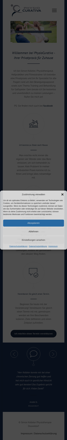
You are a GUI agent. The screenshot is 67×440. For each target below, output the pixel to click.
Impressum (53, 246)
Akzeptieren (33, 223)
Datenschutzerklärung (18, 246)
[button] (62, 194)
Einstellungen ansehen (33, 240)
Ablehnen (33, 231)
